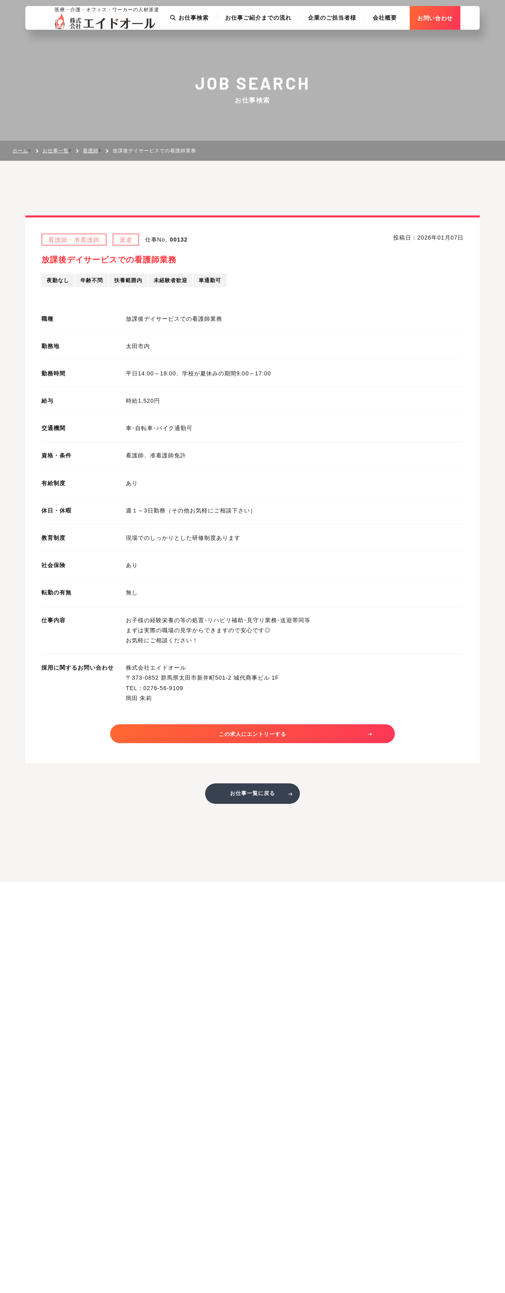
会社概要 (404, 42)
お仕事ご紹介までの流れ (277, 42)
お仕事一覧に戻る (252, 798)
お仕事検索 (208, 42)
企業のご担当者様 (351, 42)
